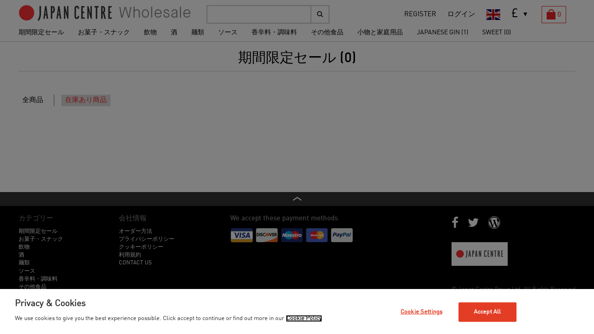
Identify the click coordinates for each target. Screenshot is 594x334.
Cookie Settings (421, 312)
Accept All (487, 312)
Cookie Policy (304, 318)
